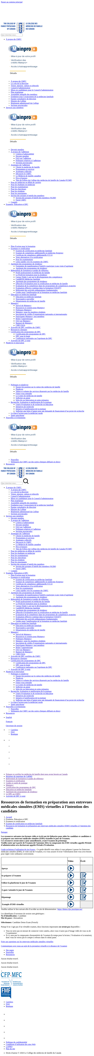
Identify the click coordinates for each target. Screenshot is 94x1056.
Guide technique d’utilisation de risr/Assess (18, 849)
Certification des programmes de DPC (26, 332)
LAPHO (9, 1047)
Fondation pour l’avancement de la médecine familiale (32, 97)
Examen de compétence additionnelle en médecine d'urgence (39, 253)
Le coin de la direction (19, 83)
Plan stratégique (17, 92)
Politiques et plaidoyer (19, 385)
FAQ (13, 732)
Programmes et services (25, 169)
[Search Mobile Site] (12, 483)
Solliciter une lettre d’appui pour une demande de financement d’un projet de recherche (50, 411)
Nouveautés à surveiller (25, 299)
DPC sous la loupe (23, 336)
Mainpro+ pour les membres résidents (30, 312)
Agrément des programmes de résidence (26, 264)
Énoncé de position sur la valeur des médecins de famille (38, 387)
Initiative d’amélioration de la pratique (31, 409)
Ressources (10, 464)
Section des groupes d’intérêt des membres (27, 196)
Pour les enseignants (19, 193)
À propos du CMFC (14, 39)
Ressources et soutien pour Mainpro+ (30, 308)
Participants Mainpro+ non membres (30, 316)
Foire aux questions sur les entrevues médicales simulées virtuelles (27, 942)
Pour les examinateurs (19, 187)
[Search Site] (12, 35)
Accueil (9, 817)
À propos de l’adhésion (20, 152)
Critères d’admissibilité (25, 154)
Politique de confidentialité (16, 1042)
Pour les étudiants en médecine (23, 185)
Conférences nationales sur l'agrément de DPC (34, 338)
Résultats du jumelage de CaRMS (19, 776)
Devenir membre (17, 150)
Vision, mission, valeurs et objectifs (25, 86)
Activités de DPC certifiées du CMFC (26, 327)
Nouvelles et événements (15, 418)
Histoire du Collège (18, 101)
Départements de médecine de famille (30, 301)
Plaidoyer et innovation (15, 343)
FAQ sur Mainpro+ (23, 321)
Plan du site (10, 1049)
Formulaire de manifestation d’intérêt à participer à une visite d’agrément (44, 266)
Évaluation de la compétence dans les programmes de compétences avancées (46, 286)
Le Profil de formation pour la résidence (31, 275)
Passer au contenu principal (12, 2)
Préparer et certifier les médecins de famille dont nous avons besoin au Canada (37, 774)
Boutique (14, 734)
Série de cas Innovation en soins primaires (32, 400)
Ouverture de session (14, 726)
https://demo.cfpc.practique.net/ (70, 909)
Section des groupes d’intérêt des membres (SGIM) (36, 198)
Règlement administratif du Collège (25, 103)
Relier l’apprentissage (24, 319)
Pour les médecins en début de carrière (26, 182)
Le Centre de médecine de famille (29, 396)
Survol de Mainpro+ (24, 305)
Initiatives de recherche (25, 407)
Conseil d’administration (20, 88)
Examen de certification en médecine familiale (34, 251)
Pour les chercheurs (18, 189)
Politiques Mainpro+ (24, 310)
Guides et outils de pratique (16, 783)
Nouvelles (15, 460)
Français (9, 721)
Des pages (10, 950)
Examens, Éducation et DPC (17, 204)
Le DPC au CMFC (13, 794)
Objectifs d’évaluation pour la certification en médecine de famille (42, 284)
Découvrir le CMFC (23, 174)
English (9, 717)
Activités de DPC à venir (20, 341)
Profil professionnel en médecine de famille (33, 273)
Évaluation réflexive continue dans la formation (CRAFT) (38, 288)
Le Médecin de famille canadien (28, 176)
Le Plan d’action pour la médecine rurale (27, 413)
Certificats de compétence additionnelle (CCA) (34, 255)
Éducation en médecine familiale (23, 295)
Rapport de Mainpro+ (24, 323)
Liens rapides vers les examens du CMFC (32, 262)
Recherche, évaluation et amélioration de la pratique (31, 402)
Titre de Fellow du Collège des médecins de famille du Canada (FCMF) (44, 180)
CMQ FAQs (20, 325)
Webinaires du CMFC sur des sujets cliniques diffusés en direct (35, 462)
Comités (14, 202)
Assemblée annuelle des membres (24, 94)
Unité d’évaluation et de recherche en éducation (34, 404)
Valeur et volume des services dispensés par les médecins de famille (42, 391)
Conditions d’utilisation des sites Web (20, 1044)
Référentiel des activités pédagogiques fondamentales (37, 290)
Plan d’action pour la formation (23, 246)
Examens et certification (20, 249)
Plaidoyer (19, 389)
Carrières (14, 730)
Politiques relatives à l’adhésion (28, 160)
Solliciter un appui (23, 398)
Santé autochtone (17, 415)
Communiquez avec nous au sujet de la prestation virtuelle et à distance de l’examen (34, 946)
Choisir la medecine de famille (28, 167)
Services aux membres (15, 108)
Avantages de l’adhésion (20, 165)
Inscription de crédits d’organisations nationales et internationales (41, 314)
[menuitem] (49, 721)
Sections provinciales (19, 105)
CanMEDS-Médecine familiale (28, 279)
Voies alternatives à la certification (29, 257)
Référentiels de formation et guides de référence (29, 270)
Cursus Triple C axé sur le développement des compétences (39, 277)
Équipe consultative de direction (23, 99)
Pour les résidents (18, 191)
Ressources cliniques (19, 330)
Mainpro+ (15, 303)
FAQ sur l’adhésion (23, 158)
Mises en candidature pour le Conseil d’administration (32, 90)
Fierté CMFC (21, 200)
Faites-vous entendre (24, 393)
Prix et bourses (21, 178)
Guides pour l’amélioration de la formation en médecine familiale (41, 292)
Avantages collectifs (23, 171)
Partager (4, 832)
